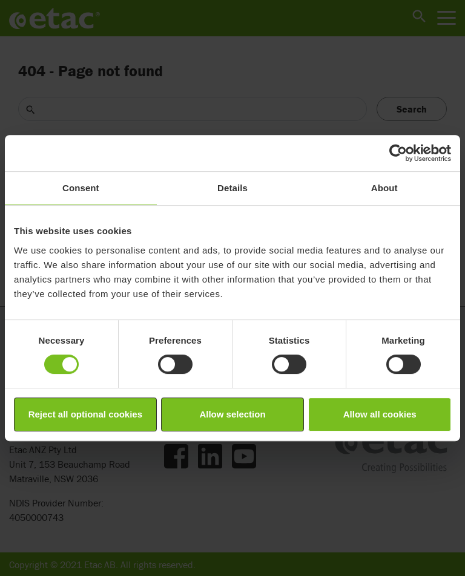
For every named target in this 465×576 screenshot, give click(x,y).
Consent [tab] (80, 188)
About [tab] (384, 188)
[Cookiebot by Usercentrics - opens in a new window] (398, 153)
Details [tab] (232, 188)
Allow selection (232, 414)
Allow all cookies (380, 414)
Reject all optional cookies (85, 414)
